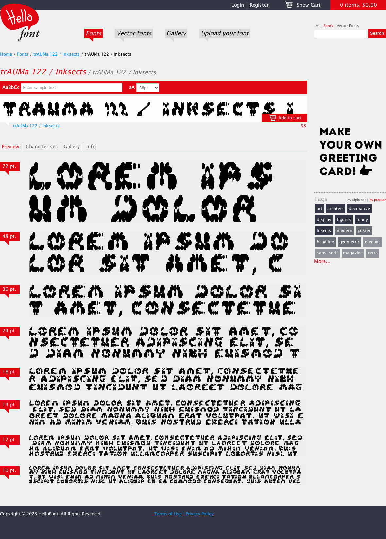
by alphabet (356, 199)
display (324, 219)
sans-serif (327, 253)
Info (91, 146)
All (318, 26)
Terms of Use (168, 514)
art (319, 208)
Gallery (176, 33)
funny (362, 219)
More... (322, 261)
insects (324, 231)
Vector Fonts (348, 26)
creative (335, 208)
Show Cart (309, 5)
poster (364, 231)
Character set (41, 146)
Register (259, 5)
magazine (353, 253)
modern (344, 231)
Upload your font (225, 33)
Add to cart (284, 117)
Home (6, 54)
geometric (349, 242)
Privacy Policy (200, 514)
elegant (372, 242)
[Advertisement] (350, 84)
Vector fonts (133, 33)
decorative (359, 208)
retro (373, 253)
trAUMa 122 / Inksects (56, 54)
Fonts (93, 33)
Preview (10, 146)
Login (237, 5)
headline (325, 242)
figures (344, 219)
